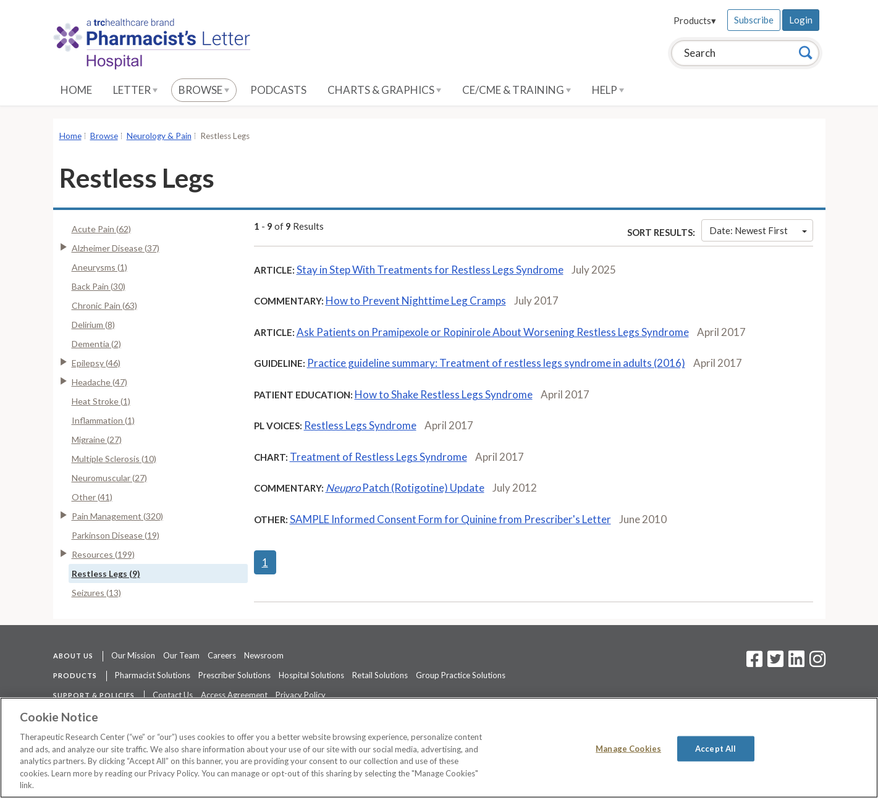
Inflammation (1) (103, 420)
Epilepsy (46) (96, 363)
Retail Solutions (380, 675)
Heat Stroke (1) (101, 401)
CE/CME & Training (516, 89)
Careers (222, 655)
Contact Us (173, 695)
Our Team (181, 655)
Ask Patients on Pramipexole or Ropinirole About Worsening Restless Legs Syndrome (493, 332)
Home (76, 89)
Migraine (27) (97, 439)
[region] (439, 747)
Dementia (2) (96, 343)
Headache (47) (99, 382)
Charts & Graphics (384, 89)
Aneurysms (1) (99, 267)
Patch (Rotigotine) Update (405, 487)
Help (608, 89)
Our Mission (133, 655)
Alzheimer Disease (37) (115, 248)
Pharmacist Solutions (152, 675)
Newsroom (264, 655)
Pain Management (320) (117, 516)
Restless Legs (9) (106, 573)
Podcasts (278, 89)
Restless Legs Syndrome (360, 425)
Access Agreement (234, 695)
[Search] (805, 52)
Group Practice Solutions (460, 675)
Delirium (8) (93, 324)
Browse (204, 89)
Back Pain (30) (98, 286)
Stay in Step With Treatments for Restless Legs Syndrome (430, 269)
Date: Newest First (758, 230)
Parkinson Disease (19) (115, 535)
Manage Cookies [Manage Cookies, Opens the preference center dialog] (628, 748)
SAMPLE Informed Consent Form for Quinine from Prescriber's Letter (450, 519)
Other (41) (92, 497)
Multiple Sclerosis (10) (114, 458)
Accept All (715, 748)
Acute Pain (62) (101, 229)
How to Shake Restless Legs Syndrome (444, 394)
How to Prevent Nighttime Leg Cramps (416, 300)
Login (801, 19)
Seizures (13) (96, 592)
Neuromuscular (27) (109, 477)
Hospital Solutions (311, 675)
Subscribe (754, 19)
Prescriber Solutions (234, 675)
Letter (135, 89)
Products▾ (694, 20)
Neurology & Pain (159, 136)
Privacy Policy (301, 695)
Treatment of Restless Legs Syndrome (378, 456)
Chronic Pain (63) (104, 305)
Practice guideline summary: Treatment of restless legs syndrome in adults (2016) (496, 362)
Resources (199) (103, 554)
